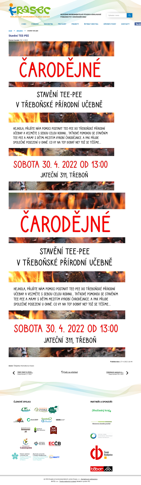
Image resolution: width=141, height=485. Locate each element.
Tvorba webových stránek (67, 481)
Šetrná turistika (91, 24)
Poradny (35, 24)
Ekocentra (48, 24)
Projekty (75, 24)
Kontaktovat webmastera (89, 479)
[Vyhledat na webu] (115, 15)
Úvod (16, 24)
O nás (24, 24)
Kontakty (125, 24)
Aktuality (20, 31)
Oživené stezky (109, 24)
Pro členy (62, 24)
